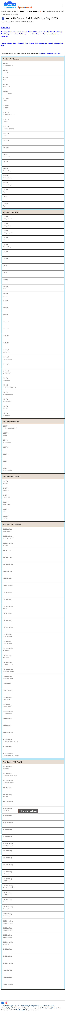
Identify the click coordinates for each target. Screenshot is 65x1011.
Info (2, 1008)
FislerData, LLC (20, 1010)
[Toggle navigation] (60, 5)
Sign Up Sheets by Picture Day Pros (27, 11)
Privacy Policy (46, 1008)
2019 (44, 11)
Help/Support (9, 1008)
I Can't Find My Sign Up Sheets (29, 1006)
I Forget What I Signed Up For (10, 1006)
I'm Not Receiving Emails (47, 1006)
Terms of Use (56, 1008)
